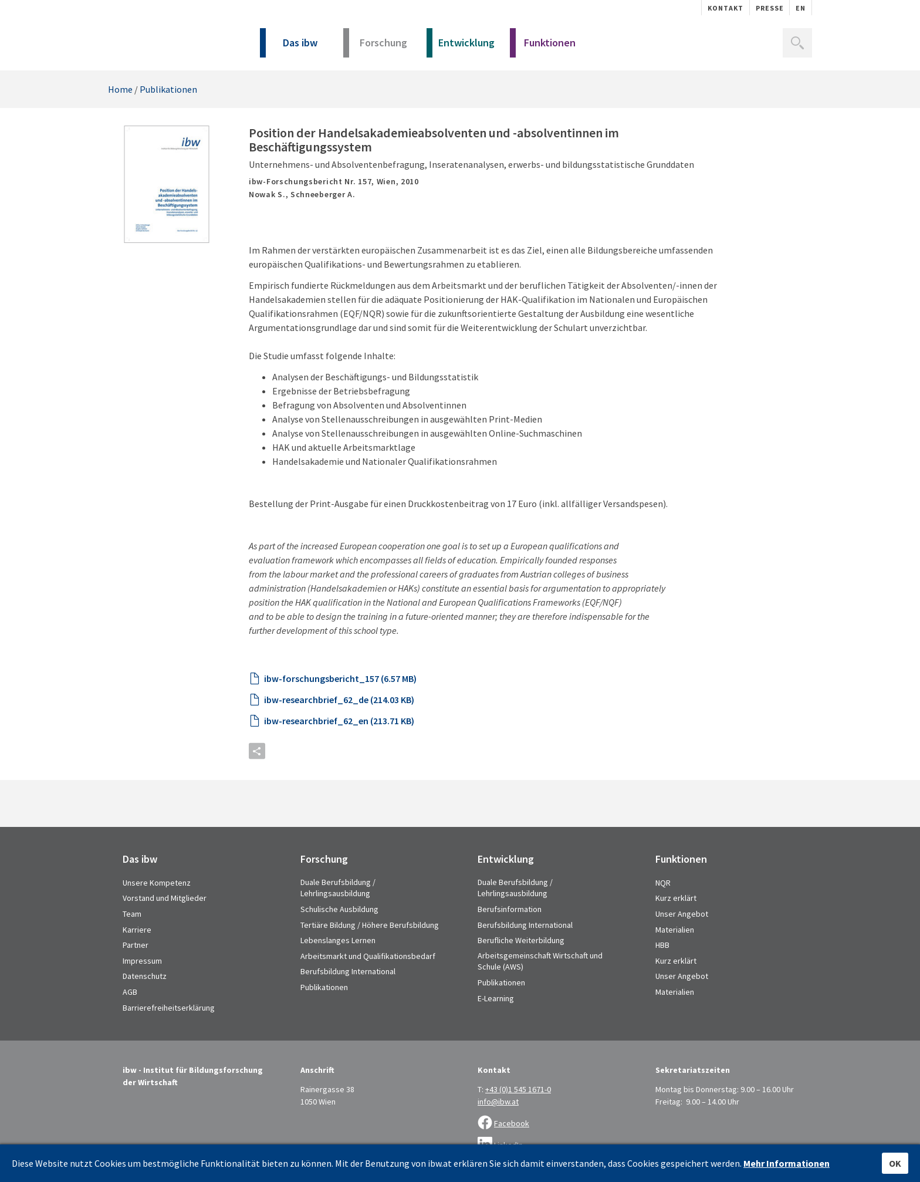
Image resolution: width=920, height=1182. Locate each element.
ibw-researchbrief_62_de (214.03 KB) (339, 699)
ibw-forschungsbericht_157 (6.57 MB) (340, 678)
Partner (135, 945)
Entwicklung (461, 47)
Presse (770, 8)
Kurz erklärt (675, 898)
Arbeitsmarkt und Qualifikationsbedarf (367, 956)
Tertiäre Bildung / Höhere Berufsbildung (369, 925)
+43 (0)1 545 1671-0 (518, 1089)
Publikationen (168, 89)
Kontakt (725, 8)
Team (132, 914)
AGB (130, 992)
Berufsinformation (510, 909)
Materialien (674, 929)
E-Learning (496, 998)
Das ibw (288, 47)
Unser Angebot (681, 914)
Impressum (142, 960)
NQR (663, 882)
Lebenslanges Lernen (338, 940)
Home (120, 89)
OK (895, 1163)
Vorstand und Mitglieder (165, 898)
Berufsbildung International (347, 971)
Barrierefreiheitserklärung (169, 1007)
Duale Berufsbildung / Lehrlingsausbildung (338, 888)
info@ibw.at (498, 1101)
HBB (662, 945)
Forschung (375, 47)
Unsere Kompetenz (157, 882)
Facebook (511, 1123)
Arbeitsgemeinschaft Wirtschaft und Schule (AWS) (540, 961)
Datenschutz (145, 976)
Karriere (137, 929)
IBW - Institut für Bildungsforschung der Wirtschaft (171, 39)
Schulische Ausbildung (339, 909)
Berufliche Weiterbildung (521, 940)
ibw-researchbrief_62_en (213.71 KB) (339, 721)
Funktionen (543, 47)
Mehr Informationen (786, 1163)
